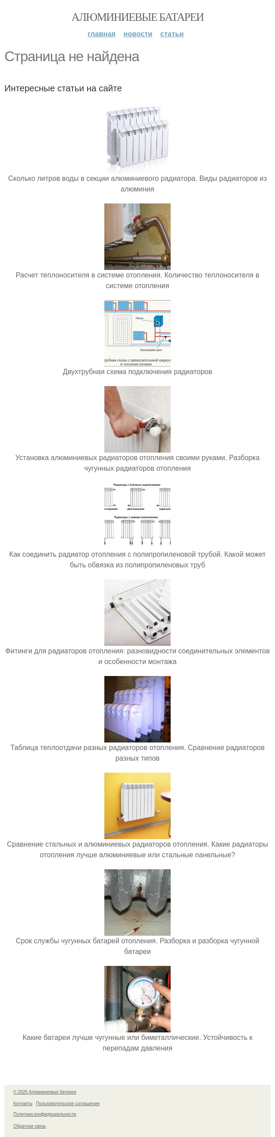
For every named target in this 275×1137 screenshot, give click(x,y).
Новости (137, 34)
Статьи (172, 34)
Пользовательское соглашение (68, 1103)
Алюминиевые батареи (138, 17)
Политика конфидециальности (44, 1114)
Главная (101, 34)
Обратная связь (29, 1126)
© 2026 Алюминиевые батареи (44, 1092)
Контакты (22, 1103)
